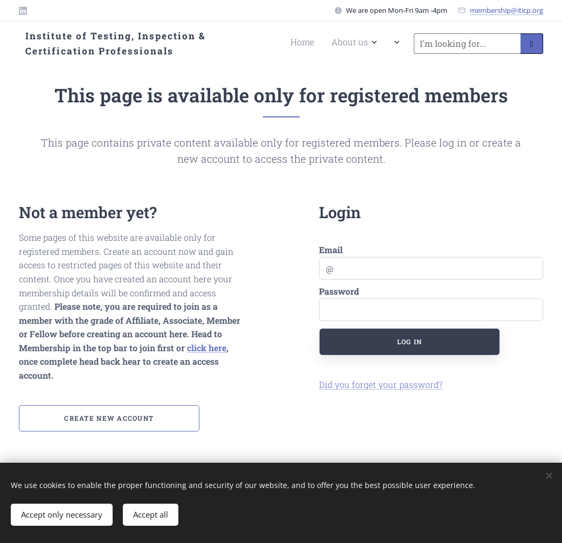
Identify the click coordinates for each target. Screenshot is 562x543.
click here (206, 347)
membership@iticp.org (506, 10)
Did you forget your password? (380, 384)
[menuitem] (274, 43)
